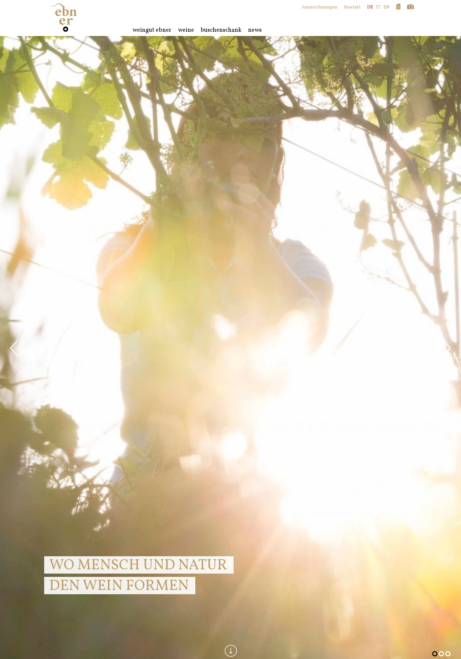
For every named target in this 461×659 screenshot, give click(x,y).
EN (386, 7)
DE (370, 7)
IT (378, 7)
